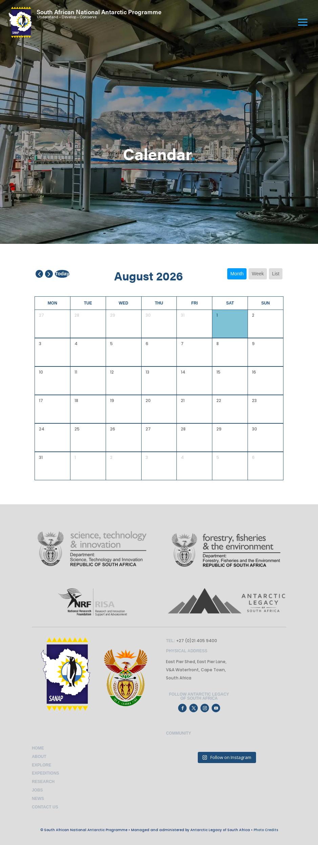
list (275, 273)
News (38, 798)
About (39, 756)
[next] (49, 274)
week (258, 273)
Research (43, 781)
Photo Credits (266, 829)
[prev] (39, 274)
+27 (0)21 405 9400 (196, 640)
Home (38, 748)
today (62, 273)
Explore (41, 765)
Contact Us (45, 807)
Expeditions (45, 773)
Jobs (37, 790)
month (236, 273)
